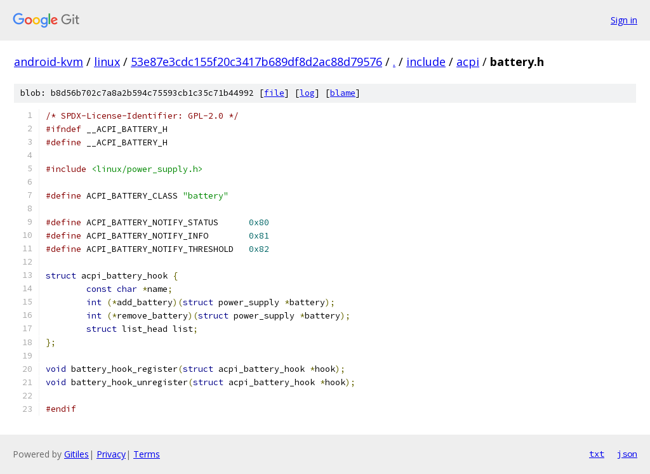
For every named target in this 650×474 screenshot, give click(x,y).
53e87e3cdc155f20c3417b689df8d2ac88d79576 (256, 61)
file (274, 93)
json (627, 453)
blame (342, 93)
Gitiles (76, 454)
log (307, 93)
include (426, 61)
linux (107, 61)
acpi (467, 61)
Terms (146, 454)
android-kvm (48, 61)
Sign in (624, 20)
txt (596, 453)
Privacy (111, 454)
